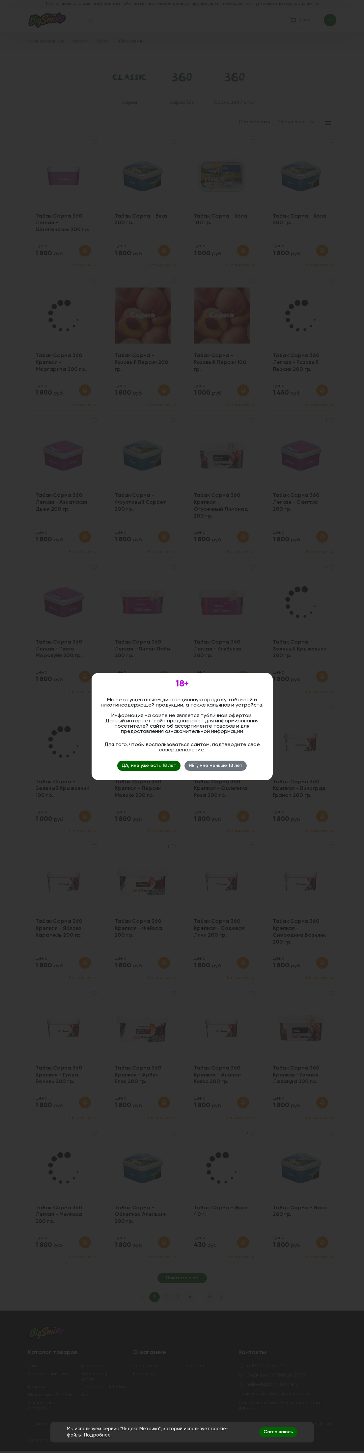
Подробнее (97, 1435)
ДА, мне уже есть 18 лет (149, 765)
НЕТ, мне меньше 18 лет (215, 765)
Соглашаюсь (278, 1432)
